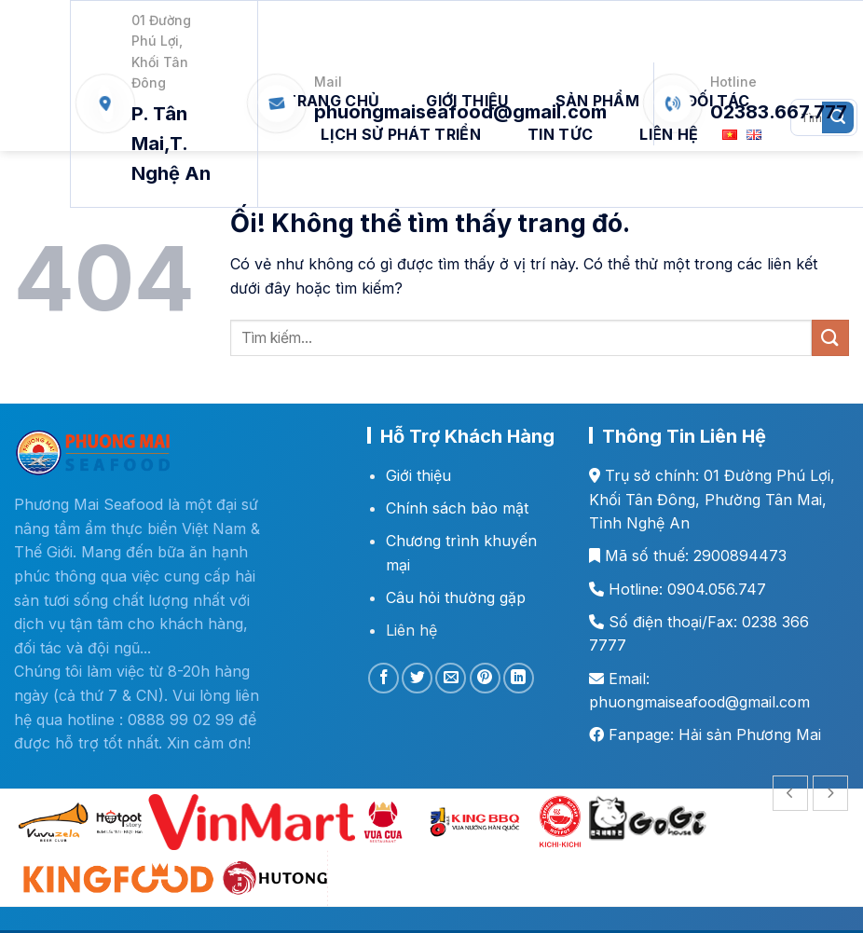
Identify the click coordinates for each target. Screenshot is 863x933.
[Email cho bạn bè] (450, 678)
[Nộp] (830, 338)
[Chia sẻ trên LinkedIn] (518, 678)
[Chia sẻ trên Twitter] (417, 678)
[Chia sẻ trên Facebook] (383, 678)
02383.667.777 (778, 112)
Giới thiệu (418, 475)
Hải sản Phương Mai (749, 734)
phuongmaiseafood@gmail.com (460, 112)
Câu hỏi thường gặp (456, 597)
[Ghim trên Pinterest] (485, 678)
